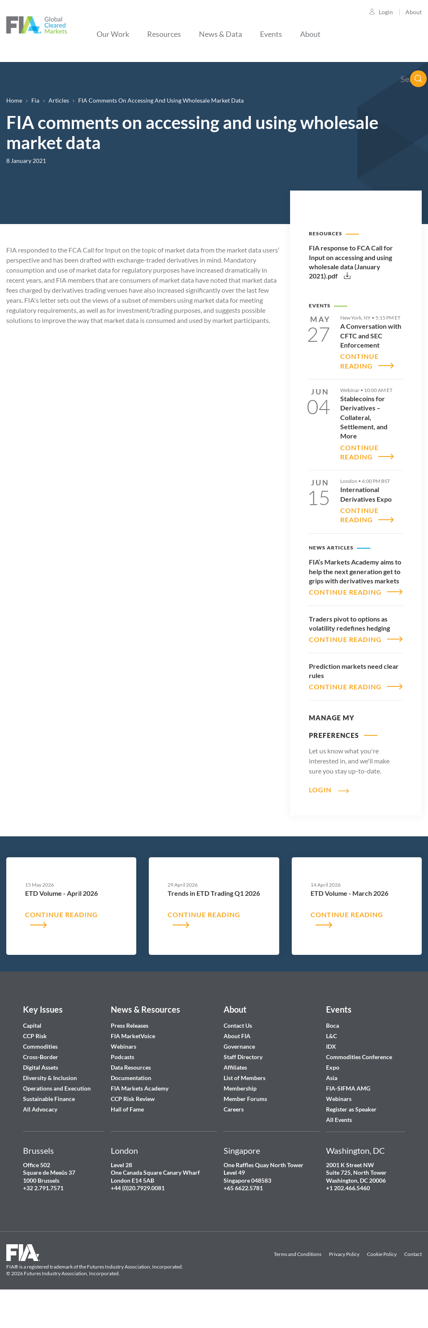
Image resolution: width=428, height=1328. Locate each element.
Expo (332, 1096)
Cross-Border (41, 1085)
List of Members (244, 1106)
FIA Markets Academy (139, 1117)
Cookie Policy (382, 1282)
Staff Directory (243, 1085)
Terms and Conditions (297, 1282)
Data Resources (131, 1096)
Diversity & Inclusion (50, 1106)
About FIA (237, 1064)
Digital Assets (40, 1096)
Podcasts (122, 1085)
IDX (331, 1075)
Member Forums (245, 1127)
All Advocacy (40, 1138)
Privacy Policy (344, 1282)
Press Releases (129, 1054)
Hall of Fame (127, 1138)
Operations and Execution (57, 1117)
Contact (413, 1282)
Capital (32, 1054)
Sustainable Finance (49, 1127)
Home (14, 100)
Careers (234, 1138)
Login (386, 11)
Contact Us (238, 1054)
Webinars (123, 1075)
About (413, 11)
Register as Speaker (351, 1138)
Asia (331, 1106)
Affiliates (235, 1096)
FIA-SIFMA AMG (348, 1117)
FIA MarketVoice (133, 1064)
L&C (331, 1064)
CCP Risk (35, 1064)
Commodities (40, 1075)
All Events (339, 1148)
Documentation (132, 1106)
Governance (239, 1075)
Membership (240, 1117)
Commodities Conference (359, 1085)
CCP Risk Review (133, 1127)
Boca (332, 1054)
